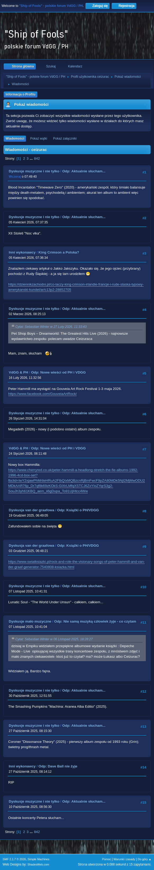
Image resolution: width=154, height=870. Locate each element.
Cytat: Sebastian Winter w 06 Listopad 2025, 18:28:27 (54, 639)
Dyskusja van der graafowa (31, 510)
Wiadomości (15, 138)
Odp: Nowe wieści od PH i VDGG (58, 372)
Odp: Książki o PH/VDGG (78, 510)
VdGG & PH (18, 372)
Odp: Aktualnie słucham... (83, 171)
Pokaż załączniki (65, 138)
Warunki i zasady (124, 859)
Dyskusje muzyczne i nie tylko (34, 171)
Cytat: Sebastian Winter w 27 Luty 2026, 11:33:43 (51, 327)
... (32, 158)
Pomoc (106, 859)
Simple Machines (38, 859)
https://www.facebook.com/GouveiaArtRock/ (42, 394)
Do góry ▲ (144, 859)
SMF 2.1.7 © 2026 (14, 859)
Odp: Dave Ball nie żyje (58, 766)
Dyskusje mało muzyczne (30, 621)
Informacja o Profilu (20, 94)
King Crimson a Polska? (59, 252)
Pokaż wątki (38, 138)
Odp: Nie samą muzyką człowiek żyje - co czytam (95, 621)
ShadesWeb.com (38, 864)
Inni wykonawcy (22, 252)
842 (37, 158)
